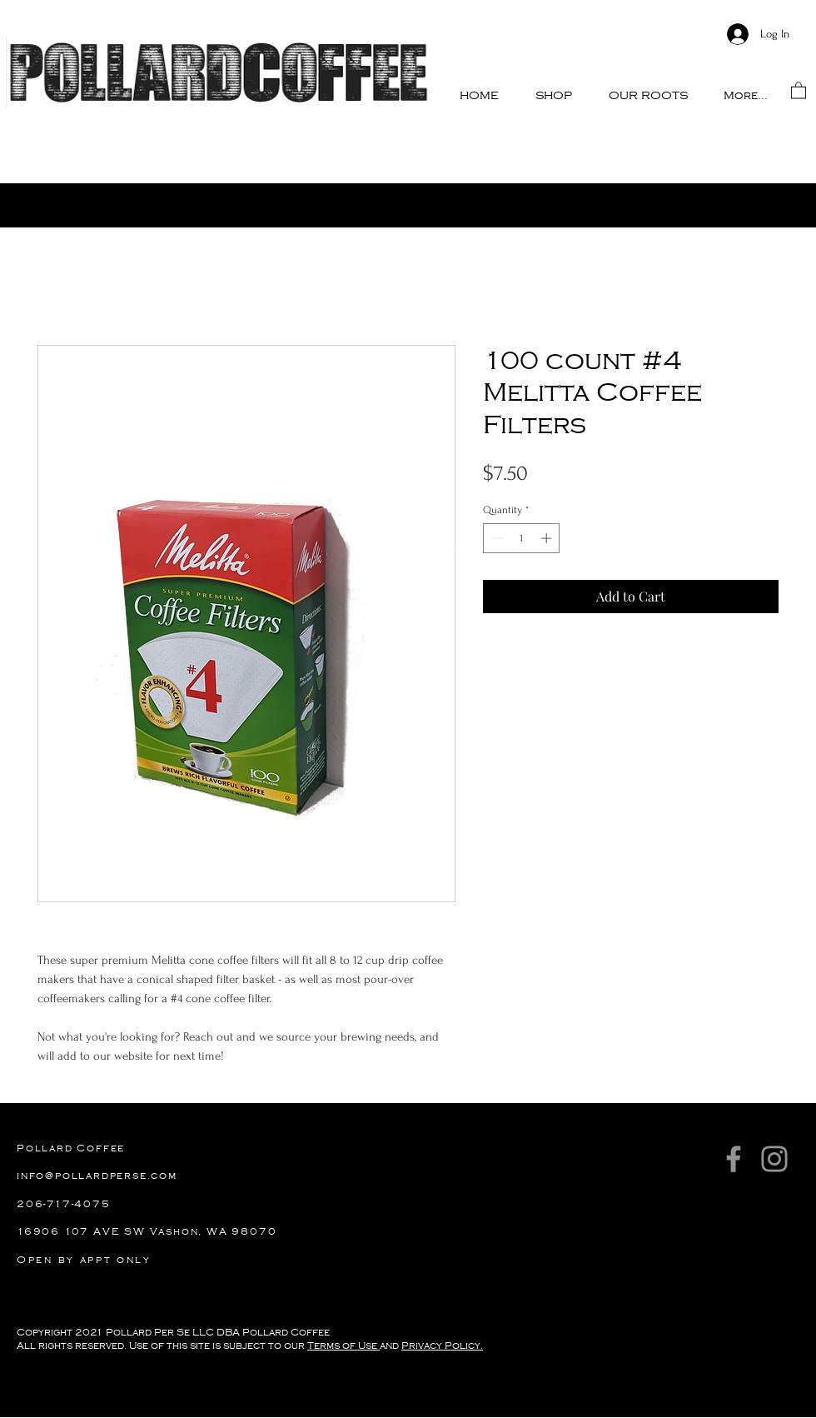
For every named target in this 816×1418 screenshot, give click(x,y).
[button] (553, 95)
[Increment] (548, 538)
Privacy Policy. (442, 1346)
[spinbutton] (521, 538)
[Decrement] (495, 538)
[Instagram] (774, 1158)
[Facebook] (733, 1158)
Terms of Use (343, 1346)
